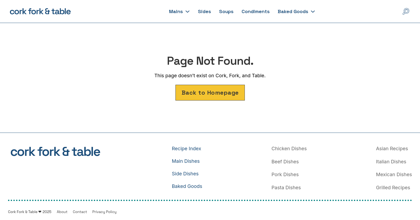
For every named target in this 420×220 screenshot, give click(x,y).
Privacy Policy (104, 212)
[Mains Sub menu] (187, 11)
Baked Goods (293, 11)
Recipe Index (186, 148)
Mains (176, 11)
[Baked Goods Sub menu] (312, 11)
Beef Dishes (285, 161)
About (62, 212)
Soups (226, 11)
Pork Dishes (285, 174)
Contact (80, 212)
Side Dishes (185, 173)
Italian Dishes (391, 161)
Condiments (256, 11)
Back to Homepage (210, 92)
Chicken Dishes (289, 148)
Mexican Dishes (394, 174)
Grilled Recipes (393, 187)
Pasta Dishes (286, 187)
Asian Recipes (392, 148)
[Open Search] (406, 11)
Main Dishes (186, 161)
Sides (204, 11)
